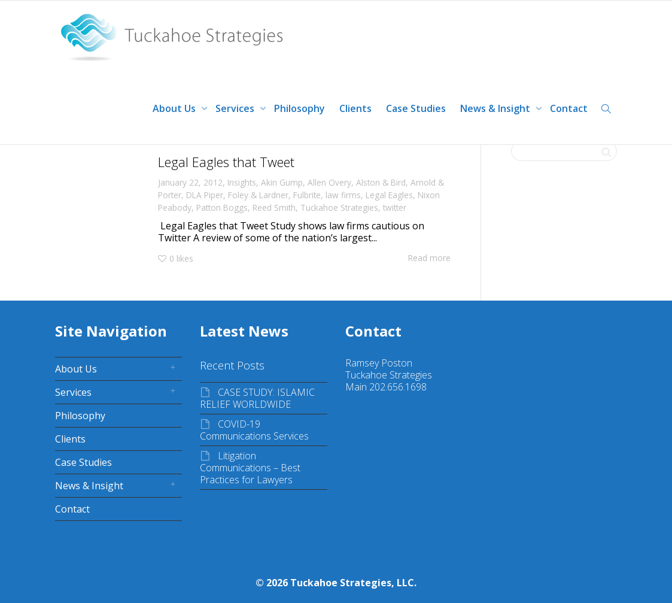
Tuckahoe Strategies (339, 207)
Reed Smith (274, 207)
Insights (241, 182)
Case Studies (416, 108)
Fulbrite (307, 195)
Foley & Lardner (258, 195)
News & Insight (496, 108)
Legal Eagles (389, 195)
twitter (394, 207)
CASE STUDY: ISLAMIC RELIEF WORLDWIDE (257, 398)
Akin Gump (282, 182)
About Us (175, 108)
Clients (355, 108)
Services (236, 108)
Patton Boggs (222, 207)
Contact (569, 108)
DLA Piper (204, 195)
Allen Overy (329, 182)
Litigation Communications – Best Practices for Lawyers (250, 467)
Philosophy (299, 108)
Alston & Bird (381, 182)
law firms (343, 195)
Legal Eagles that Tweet (226, 162)
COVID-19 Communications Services (254, 430)
